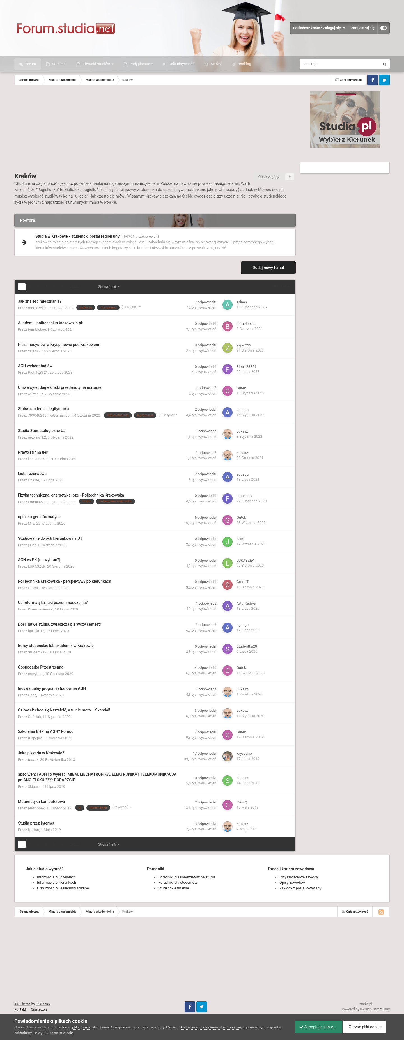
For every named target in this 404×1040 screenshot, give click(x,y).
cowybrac (35, 674)
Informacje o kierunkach (56, 882)
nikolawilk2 (37, 437)
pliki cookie (81, 1027)
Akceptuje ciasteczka (316, 1027)
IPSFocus (43, 1004)
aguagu (243, 410)
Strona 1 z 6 (109, 287)
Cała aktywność (181, 64)
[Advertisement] (155, 130)
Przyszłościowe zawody (298, 877)
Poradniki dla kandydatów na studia (187, 877)
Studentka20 (38, 652)
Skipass (34, 786)
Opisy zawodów (292, 882)
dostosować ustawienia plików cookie (210, 1027)
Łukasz (242, 431)
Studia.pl (58, 64)
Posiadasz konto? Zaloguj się (319, 28)
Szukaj (216, 64)
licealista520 (38, 459)
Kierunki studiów (96, 64)
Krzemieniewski (41, 609)
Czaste (33, 480)
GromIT (34, 588)
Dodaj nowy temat (268, 267)
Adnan (242, 302)
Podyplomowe (140, 64)
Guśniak (34, 717)
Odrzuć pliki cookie (367, 1027)
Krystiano (244, 753)
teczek (33, 759)
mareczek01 (38, 308)
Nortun (33, 830)
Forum (30, 64)
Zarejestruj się (363, 28)
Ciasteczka (39, 1009)
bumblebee (37, 329)
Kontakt (20, 1009)
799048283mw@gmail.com (50, 415)
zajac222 (35, 351)
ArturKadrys (246, 603)
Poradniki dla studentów (177, 882)
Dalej (74, 287)
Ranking (244, 64)
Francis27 (36, 502)
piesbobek (36, 808)
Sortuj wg (280, 286)
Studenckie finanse (173, 888)
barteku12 (36, 631)
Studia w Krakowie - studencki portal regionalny (77, 236)
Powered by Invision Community (366, 1009)
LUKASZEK (37, 566)
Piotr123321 (38, 372)
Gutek (241, 388)
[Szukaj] (327, 64)
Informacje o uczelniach (56, 877)
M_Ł (31, 523)
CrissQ (242, 802)
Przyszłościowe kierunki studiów (63, 888)
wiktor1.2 (35, 394)
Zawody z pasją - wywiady (300, 888)
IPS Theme (22, 1004)
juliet (32, 545)
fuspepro (35, 738)
